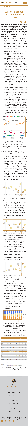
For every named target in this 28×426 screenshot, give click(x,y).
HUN (14, 2)
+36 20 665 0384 (14, 395)
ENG (17, 2)
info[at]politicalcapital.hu (14, 412)
